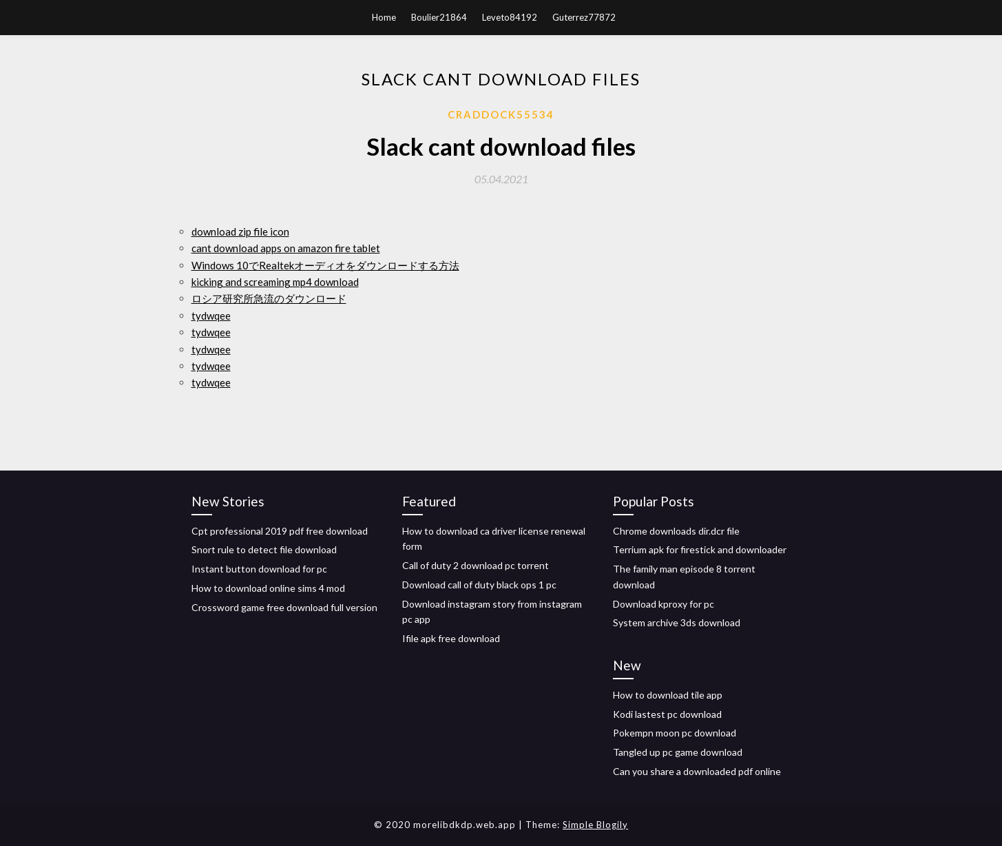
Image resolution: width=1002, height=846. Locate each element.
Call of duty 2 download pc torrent (475, 565)
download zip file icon (240, 231)
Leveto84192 (509, 17)
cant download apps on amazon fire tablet (285, 248)
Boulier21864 (439, 17)
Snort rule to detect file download (264, 549)
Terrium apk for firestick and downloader (699, 549)
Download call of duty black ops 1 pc (479, 584)
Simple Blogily (595, 824)
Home (384, 17)
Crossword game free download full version (284, 607)
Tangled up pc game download (677, 752)
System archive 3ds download (676, 622)
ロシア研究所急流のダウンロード (268, 298)
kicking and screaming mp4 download (275, 282)
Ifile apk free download (451, 638)
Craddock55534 (501, 114)
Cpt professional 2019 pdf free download (279, 531)
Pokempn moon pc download (674, 733)
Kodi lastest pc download (667, 714)
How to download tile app (667, 695)
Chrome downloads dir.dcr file (676, 531)
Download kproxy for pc (663, 604)
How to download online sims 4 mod (268, 588)
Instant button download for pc (259, 569)
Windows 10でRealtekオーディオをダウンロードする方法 (325, 265)
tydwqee (211, 315)
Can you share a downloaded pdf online (697, 771)
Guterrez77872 (584, 17)
